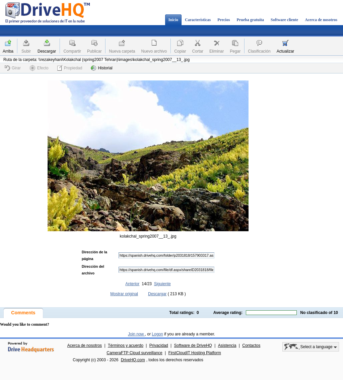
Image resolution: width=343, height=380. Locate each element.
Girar (13, 68)
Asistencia (227, 345)
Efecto (39, 68)
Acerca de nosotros (321, 19)
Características (198, 19)
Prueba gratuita (250, 19)
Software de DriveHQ (193, 345)
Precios (223, 19)
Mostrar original (124, 294)
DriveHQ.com (133, 360)
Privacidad (158, 345)
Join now (136, 334)
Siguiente (162, 283)
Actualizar (285, 51)
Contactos (251, 345)
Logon (157, 334)
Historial (101, 68)
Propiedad (69, 68)
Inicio (173, 19)
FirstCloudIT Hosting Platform (194, 353)
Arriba (8, 51)
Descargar (47, 51)
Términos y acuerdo (125, 345)
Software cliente (284, 19)
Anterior (132, 283)
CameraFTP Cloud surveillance (134, 353)
